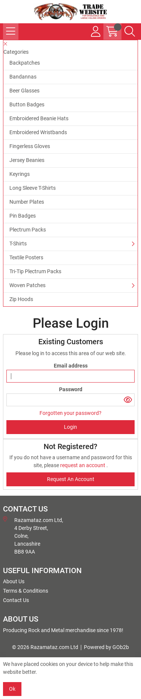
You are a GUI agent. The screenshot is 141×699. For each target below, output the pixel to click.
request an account (83, 465)
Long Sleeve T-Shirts (32, 188)
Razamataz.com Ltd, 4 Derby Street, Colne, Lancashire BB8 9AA (33, 535)
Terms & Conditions (25, 591)
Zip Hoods (21, 299)
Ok (12, 689)
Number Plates (26, 202)
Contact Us (16, 600)
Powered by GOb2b (106, 647)
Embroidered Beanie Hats (38, 118)
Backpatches (24, 63)
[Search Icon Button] (129, 31)
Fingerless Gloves (29, 146)
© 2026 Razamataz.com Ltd (45, 647)
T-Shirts (18, 244)
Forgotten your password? (70, 413)
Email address (71, 366)
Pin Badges (22, 216)
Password (70, 389)
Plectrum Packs (27, 230)
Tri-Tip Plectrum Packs (35, 271)
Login (70, 427)
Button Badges (26, 104)
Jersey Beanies (26, 160)
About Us (13, 581)
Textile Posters (26, 257)
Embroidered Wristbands (38, 132)
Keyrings (19, 174)
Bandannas (22, 77)
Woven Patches (27, 285)
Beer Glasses (24, 91)
